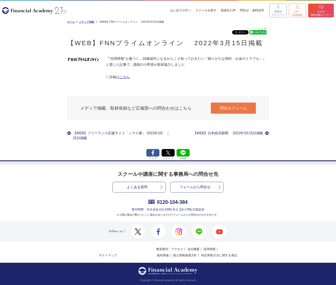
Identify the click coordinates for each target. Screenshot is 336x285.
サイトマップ (108, 255)
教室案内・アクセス (169, 249)
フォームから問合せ (195, 187)
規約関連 (163, 255)
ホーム (71, 21)
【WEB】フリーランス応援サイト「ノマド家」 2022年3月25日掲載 (118, 135)
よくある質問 (137, 187)
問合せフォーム (233, 108)
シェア (262, 29)
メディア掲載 (86, 21)
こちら (125, 77)
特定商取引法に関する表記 (219, 255)
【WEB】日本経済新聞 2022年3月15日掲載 (228, 133)
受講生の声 (228, 10)
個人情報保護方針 (185, 255)
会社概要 (194, 249)
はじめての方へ (180, 10)
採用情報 (210, 249)
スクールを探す (205, 10)
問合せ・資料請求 (252, 10)
